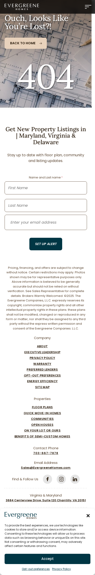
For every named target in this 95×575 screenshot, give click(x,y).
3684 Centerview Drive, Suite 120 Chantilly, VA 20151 (46, 500)
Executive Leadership (42, 352)
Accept (47, 558)
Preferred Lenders (42, 369)
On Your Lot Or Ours (42, 430)
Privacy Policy (61, 569)
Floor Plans (42, 407)
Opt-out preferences (36, 569)
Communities (42, 419)
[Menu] (88, 7)
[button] (88, 515)
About (42, 346)
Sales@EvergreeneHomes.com (45, 468)
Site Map (42, 387)
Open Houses (42, 425)
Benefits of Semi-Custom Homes (42, 436)
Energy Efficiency (42, 381)
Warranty (42, 364)
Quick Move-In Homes (42, 413)
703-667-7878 (45, 453)
